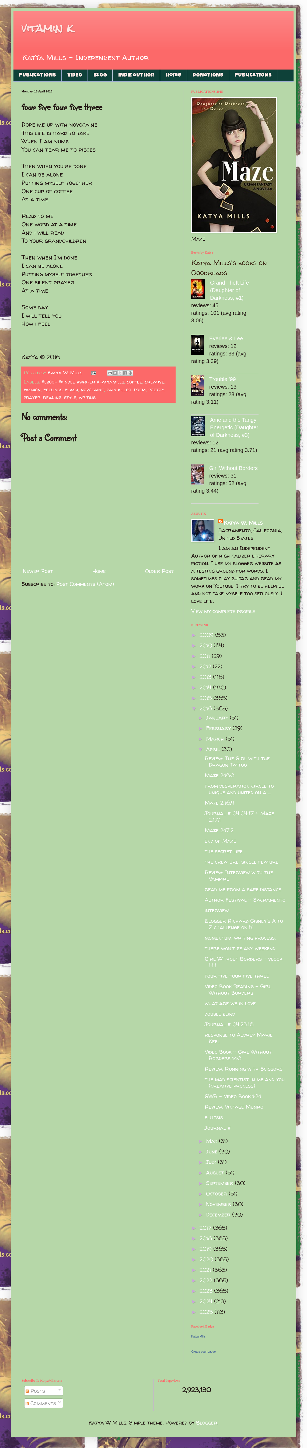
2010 (207, 645)
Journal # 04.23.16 (229, 1024)
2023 (207, 1290)
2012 (206, 666)
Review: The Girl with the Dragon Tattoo (237, 761)
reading (52, 397)
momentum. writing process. (240, 937)
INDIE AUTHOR (136, 75)
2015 (206, 697)
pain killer (119, 389)
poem (140, 389)
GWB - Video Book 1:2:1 (233, 1096)
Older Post (159, 571)
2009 (207, 634)
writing (87, 397)
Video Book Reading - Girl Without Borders (238, 989)
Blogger (206, 1422)
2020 (207, 1259)
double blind (220, 1013)
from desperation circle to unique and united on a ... (239, 789)
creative (154, 381)
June (212, 1151)
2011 (206, 655)
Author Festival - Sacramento (245, 899)
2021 (206, 1269)
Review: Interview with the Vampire (239, 875)
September (220, 1183)
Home (173, 75)
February (219, 728)
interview (217, 910)
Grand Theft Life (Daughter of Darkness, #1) (229, 290)
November (219, 1204)
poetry (156, 389)
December (219, 1214)
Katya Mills (198, 1336)
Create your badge (203, 1351)
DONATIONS (208, 75)
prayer (32, 397)
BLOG (100, 75)
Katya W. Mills (243, 522)
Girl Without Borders (233, 468)
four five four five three (237, 975)
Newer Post (38, 571)
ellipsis (214, 1117)
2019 (206, 1248)
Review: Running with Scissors (243, 1068)
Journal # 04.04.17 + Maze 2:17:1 (239, 816)
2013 (206, 676)
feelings (52, 389)
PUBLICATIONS (37, 75)
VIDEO (74, 75)
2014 (206, 687)
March (216, 738)
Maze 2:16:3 (219, 775)
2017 (206, 1227)
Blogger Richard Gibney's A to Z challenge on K (244, 924)
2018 (207, 1238)
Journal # (218, 1127)
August (216, 1172)
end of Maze (220, 840)
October (217, 1193)
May (212, 1141)
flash (71, 389)
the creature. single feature (241, 861)
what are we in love (230, 1003)
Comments (41, 1403)
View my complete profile (223, 611)
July (212, 1162)
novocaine (92, 389)
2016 (207, 708)
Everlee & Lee (226, 338)
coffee (134, 381)
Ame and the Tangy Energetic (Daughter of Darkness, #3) (234, 427)
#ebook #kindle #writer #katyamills (82, 381)
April (213, 749)
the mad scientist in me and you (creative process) (245, 1082)
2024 (207, 1301)
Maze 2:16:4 (219, 802)
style (70, 397)
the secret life (224, 851)
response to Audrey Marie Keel (239, 1038)
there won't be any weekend (240, 948)
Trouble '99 (222, 379)
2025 (207, 1311)
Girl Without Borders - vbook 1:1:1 (243, 962)
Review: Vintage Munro (234, 1106)
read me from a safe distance (243, 889)
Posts (35, 1390)
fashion (32, 389)
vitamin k (47, 28)
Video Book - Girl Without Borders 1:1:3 (238, 1055)
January (218, 717)
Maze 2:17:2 (219, 830)
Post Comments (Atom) (85, 584)
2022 (207, 1280)
